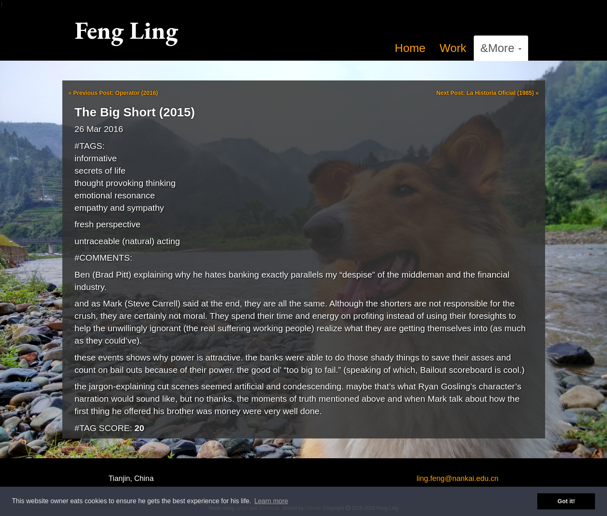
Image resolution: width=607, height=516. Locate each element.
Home (410, 48)
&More (501, 48)
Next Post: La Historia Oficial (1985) (487, 93)
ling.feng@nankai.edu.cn (457, 478)
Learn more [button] (271, 500)
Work (452, 48)
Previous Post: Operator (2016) (113, 93)
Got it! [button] (566, 501)
